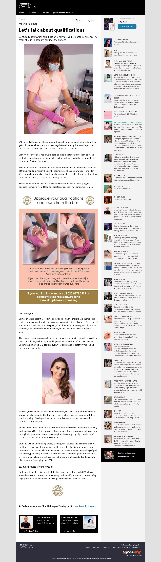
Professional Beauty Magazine (130, 545)
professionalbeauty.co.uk (63, 12)
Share (91, 20)
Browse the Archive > (126, 457)
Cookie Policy (136, 547)
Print (79, 20)
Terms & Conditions (124, 547)
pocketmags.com (132, 555)
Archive (46, 12)
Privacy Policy (96, 547)
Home (21, 12)
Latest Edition (33, 12)
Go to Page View (127, 26)
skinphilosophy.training (84, 506)
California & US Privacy (109, 547)
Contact (87, 547)
